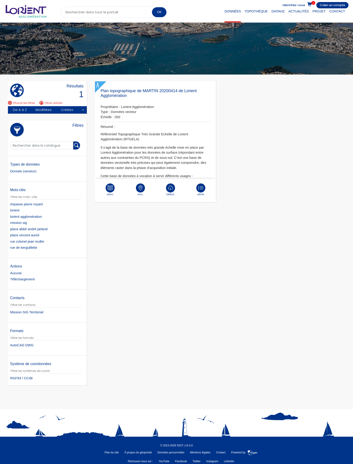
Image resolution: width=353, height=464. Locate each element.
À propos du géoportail (138, 452)
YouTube (164, 461)
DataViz (278, 11)
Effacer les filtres (21, 103)
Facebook (181, 461)
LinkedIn (229, 461)
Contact (337, 11)
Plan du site (111, 452)
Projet (319, 11)
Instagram (212, 461)
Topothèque (256, 11)
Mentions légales (200, 452)
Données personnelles (170, 452)
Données (233, 11)
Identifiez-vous (293, 5)
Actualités (298, 11)
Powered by (244, 452)
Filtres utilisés (50, 103)
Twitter (197, 461)
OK (159, 12)
